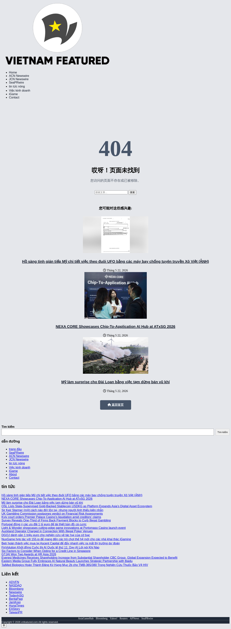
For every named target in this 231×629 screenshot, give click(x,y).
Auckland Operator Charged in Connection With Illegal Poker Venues (47, 531)
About (13, 474)
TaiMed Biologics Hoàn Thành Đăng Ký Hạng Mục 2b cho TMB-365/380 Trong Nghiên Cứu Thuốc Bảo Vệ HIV (74, 565)
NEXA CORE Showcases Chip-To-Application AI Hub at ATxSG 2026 (115, 326)
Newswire (15, 592)
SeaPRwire (16, 82)
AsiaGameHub (86, 618)
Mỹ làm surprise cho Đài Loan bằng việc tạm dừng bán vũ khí (115, 382)
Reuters (124, 618)
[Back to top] (3, 626)
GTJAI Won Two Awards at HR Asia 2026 (28, 554)
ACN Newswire (19, 75)
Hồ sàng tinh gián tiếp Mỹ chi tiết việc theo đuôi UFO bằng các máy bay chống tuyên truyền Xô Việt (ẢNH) (115, 261)
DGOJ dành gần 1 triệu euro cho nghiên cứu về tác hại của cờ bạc (45, 535)
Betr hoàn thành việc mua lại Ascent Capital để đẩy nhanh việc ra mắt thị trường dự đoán (60, 543)
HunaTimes (16, 605)
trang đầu (15, 449)
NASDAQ (15, 585)
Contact (14, 97)
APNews (134, 618)
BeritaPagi (16, 598)
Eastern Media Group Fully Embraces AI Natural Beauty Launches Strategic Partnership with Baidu (67, 561)
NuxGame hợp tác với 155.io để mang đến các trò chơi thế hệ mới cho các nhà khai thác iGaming (66, 539)
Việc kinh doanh (19, 90)
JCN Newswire (19, 79)
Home (13, 72)
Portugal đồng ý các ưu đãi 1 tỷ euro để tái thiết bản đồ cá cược (43, 524)
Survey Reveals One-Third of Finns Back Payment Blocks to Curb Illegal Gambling (56, 520)
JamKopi (15, 602)
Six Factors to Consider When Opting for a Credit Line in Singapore (46, 551)
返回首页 (116, 404)
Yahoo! (113, 618)
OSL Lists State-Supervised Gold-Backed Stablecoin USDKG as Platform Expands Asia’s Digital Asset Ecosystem (76, 506)
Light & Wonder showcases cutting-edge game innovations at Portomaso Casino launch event (63, 527)
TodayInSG (16, 595)
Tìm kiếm (7, 426)
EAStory (14, 609)
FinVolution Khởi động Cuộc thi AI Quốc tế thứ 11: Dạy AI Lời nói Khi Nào (50, 547)
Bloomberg (16, 588)
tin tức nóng (17, 86)
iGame (13, 94)
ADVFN (14, 582)
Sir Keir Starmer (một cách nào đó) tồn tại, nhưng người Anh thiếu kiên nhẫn (52, 510)
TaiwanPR (15, 612)
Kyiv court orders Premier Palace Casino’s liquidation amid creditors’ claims (51, 517)
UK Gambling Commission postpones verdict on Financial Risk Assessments (52, 513)
